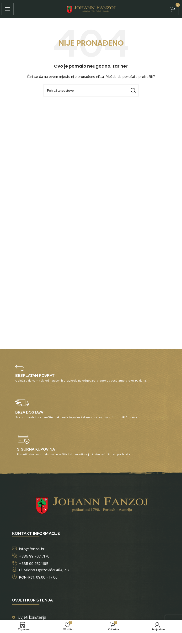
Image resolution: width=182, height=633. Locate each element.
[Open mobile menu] (8, 9)
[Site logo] (91, 8)
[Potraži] (91, 90)
